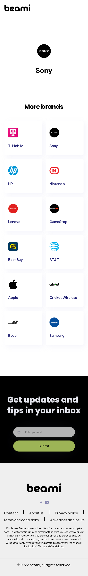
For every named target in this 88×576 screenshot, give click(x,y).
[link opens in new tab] (41, 504)
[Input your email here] (44, 439)
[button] (81, 7)
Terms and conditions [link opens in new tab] (21, 522)
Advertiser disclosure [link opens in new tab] (67, 522)
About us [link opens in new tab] (36, 515)
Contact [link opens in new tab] (11, 515)
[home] (17, 7)
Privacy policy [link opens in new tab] (66, 515)
